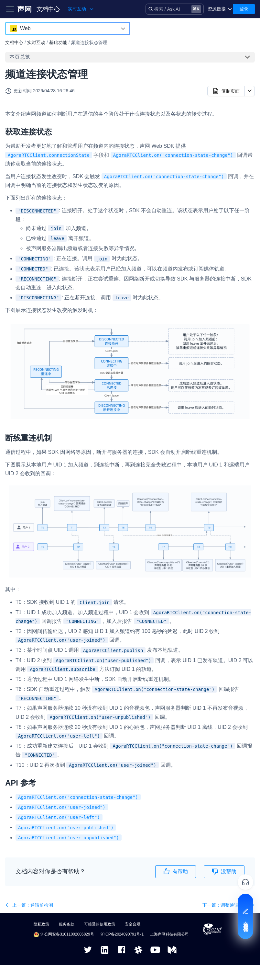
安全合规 (132, 924)
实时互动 (36, 42)
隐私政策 (41, 924)
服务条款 (66, 924)
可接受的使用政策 (99, 924)
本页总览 (19, 57)
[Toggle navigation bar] (10, 9)
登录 (243, 8)
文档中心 (48, 9)
